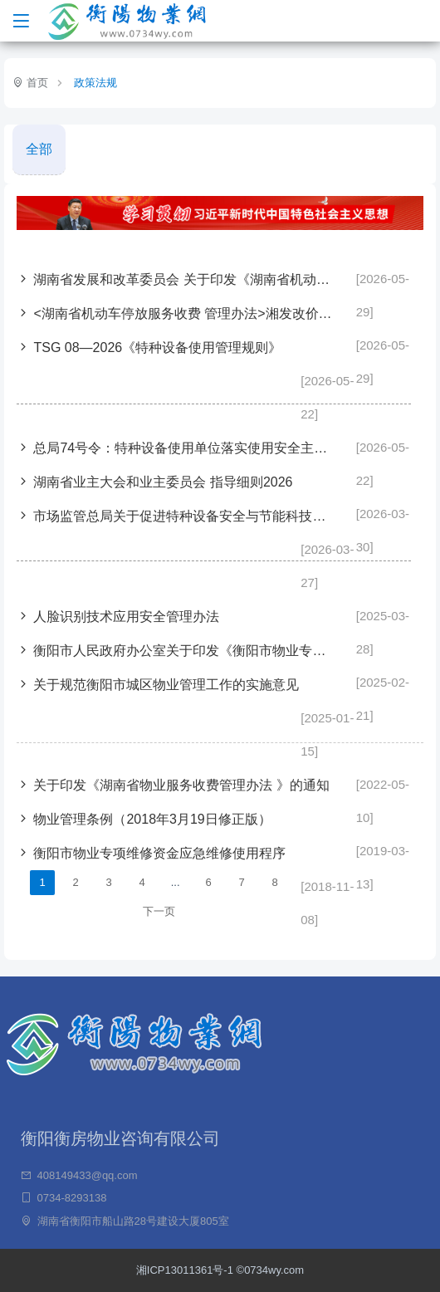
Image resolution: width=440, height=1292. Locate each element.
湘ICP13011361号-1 (186, 1270)
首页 (35, 82)
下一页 (159, 911)
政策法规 (95, 82)
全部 (39, 149)
